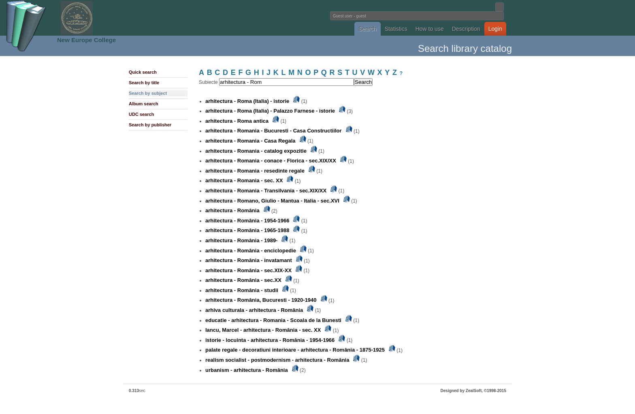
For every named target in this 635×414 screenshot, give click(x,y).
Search (367, 29)
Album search (143, 103)
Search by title (144, 82)
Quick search (143, 72)
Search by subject (148, 93)
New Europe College (86, 39)
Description (466, 29)
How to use (430, 29)
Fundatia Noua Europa (184, 18)
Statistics (396, 29)
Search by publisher (150, 124)
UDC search (141, 114)
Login (495, 29)
